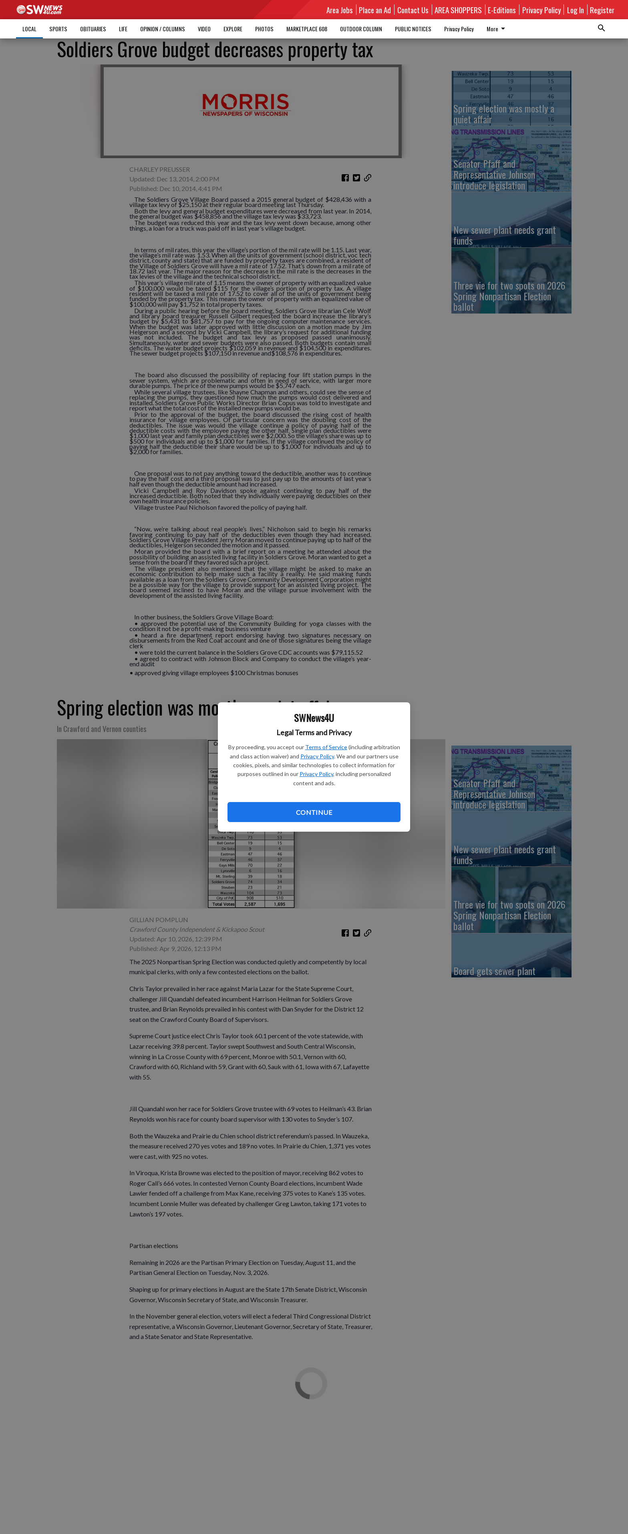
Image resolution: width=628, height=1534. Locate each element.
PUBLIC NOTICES (413, 28)
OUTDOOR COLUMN (361, 28)
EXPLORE (232, 28)
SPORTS (58, 28)
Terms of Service (326, 747)
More (497, 29)
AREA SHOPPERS (458, 9)
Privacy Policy (317, 756)
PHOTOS (264, 28)
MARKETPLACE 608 (306, 28)
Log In (575, 9)
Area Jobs (339, 9)
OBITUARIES (93, 28)
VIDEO (204, 28)
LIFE (123, 28)
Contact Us (413, 9)
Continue (314, 812)
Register (602, 9)
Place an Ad (375, 9)
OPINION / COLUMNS (162, 28)
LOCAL (29, 28)
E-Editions (502, 9)
